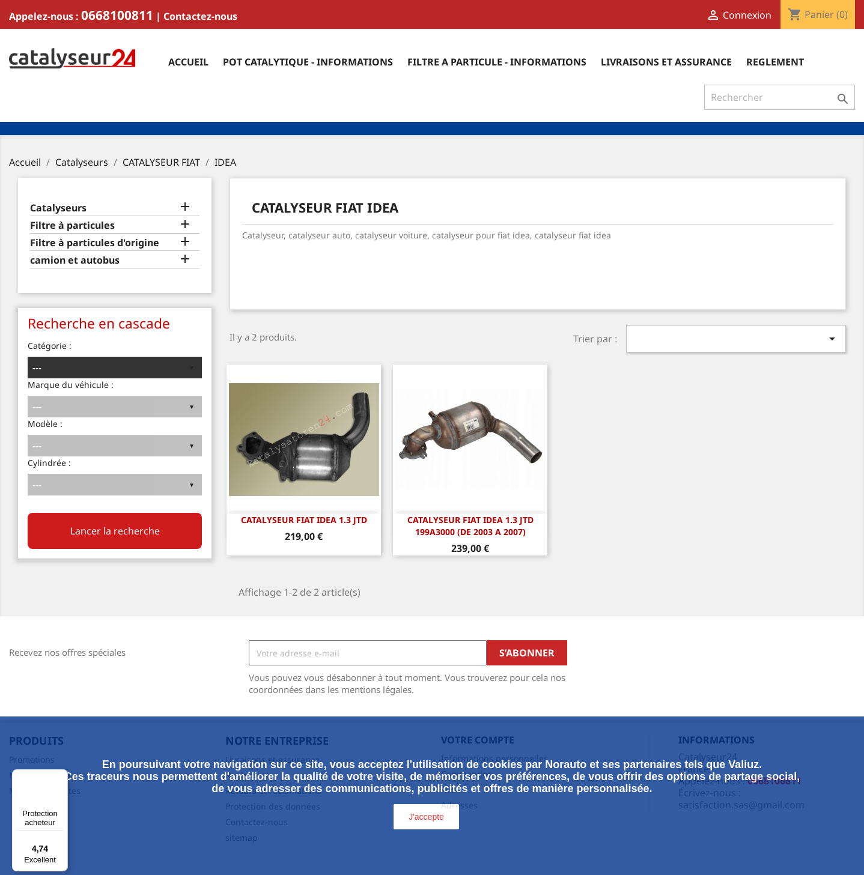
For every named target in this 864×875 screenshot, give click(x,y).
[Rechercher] (779, 97)
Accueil (188, 61)
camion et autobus (75, 260)
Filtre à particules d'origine (94, 243)
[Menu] (60, 776)
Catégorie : (49, 345)
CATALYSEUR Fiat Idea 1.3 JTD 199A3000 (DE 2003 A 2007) (470, 525)
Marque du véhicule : (71, 384)
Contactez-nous (200, 16)
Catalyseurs (58, 208)
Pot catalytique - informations (308, 61)
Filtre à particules (72, 225)
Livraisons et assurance (666, 61)
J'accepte (426, 817)
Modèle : (45, 423)
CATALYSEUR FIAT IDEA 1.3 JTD (304, 519)
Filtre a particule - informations (496, 61)
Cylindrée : (49, 462)
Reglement (775, 61)
